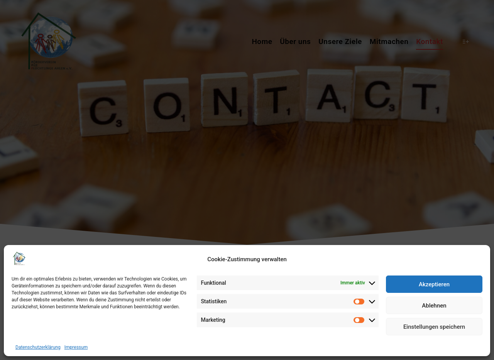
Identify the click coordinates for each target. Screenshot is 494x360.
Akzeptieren (434, 284)
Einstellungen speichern (434, 326)
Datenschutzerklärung (38, 347)
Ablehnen (434, 305)
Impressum (76, 347)
